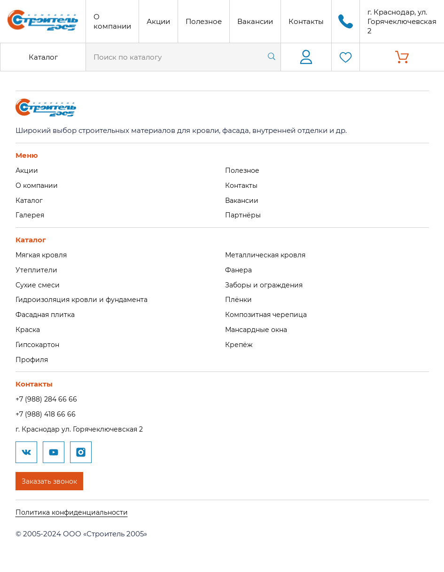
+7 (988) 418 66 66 (47, 414)
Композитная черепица (268, 314)
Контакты (306, 21)
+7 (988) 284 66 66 (48, 398)
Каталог (43, 57)
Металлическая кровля (267, 254)
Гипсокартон (39, 344)
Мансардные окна (258, 329)
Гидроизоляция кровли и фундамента (85, 299)
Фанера (239, 269)
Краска (29, 329)
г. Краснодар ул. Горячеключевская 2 (83, 429)
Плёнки (239, 299)
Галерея (31, 214)
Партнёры (243, 214)
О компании (112, 21)
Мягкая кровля (43, 254)
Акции (158, 21)
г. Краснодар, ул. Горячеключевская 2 (401, 21)
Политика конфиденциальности (74, 511)
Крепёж (239, 344)
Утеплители (37, 269)
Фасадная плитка (47, 314)
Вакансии (255, 21)
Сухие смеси (38, 284)
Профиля (32, 359)
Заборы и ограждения (266, 284)
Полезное (204, 21)
